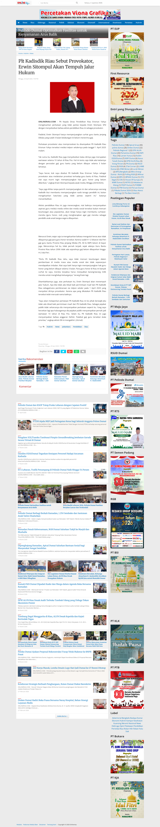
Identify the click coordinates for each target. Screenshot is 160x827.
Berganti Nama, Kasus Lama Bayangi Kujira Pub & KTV (43, 49)
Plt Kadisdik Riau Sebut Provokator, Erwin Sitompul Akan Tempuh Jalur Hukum (56, 66)
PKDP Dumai (126, 185)
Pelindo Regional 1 (121, 150)
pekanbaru (66, 327)
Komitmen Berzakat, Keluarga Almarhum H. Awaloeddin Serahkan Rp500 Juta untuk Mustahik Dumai (92, 576)
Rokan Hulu (138, 728)
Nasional (52, 22)
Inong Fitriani (117, 163)
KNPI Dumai (130, 158)
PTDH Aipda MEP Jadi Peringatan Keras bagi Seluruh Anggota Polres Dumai (69, 421)
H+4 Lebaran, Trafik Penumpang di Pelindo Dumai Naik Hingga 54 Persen (53, 469)
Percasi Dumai (138, 188)
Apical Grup (134, 145)
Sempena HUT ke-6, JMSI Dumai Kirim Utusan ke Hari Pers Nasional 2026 (99, 49)
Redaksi (19, 825)
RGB (121, 166)
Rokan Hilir (128, 728)
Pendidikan (77, 327)
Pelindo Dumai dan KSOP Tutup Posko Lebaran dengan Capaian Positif (52, 405)
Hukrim (139, 22)
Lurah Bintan (138, 169)
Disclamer (42, 825)
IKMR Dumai (117, 182)
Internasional (103, 22)
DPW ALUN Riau (133, 161)
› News (31, 53)
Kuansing (117, 723)
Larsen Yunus (126, 155)
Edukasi (71, 22)
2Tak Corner (131, 166)
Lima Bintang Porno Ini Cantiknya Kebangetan (121, 205)
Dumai (139, 718)
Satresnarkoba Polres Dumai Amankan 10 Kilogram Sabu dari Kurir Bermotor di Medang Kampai (27, 645)
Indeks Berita (61, 716)
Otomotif (91, 22)
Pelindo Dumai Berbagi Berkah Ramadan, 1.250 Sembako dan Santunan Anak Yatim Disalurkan (121, 298)
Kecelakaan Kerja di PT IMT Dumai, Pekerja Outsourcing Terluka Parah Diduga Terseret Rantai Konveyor (50, 645)
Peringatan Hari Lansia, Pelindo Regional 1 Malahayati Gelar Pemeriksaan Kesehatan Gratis (121, 259)
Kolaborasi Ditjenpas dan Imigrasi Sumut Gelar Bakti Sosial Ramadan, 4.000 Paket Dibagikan (31, 576)
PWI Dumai (124, 188)
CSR (120, 180)
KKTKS (128, 182)
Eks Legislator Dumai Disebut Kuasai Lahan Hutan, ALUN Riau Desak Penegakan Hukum (62, 576)
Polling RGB (130, 174)
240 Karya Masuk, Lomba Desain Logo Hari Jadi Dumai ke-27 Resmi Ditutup (69, 668)
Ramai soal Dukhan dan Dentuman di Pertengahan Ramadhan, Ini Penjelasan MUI (121, 227)
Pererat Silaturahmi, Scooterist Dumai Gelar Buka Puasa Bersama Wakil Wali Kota (96, 644)
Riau (32, 22)
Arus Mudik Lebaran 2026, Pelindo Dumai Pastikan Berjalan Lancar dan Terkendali (83, 506)
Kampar (129, 720)
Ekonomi (80, 22)
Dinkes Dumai (133, 147)
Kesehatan (117, 22)
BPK (121, 177)
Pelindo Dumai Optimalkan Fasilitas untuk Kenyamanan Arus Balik (52, 32)
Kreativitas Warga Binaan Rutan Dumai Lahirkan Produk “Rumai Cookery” (80, 49)
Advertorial (116, 718)
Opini (122, 726)
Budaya (133, 718)
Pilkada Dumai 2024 (122, 190)
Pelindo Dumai (118, 145)
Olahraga (41, 22)
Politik (61, 22)
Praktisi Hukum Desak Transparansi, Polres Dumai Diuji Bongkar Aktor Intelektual (73, 644)
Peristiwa (128, 22)
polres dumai (117, 147)
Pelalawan (129, 726)
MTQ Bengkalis (122, 172)
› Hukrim (26, 53)
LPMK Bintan (124, 169)
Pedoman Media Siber (30, 825)
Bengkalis (126, 718)
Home (20, 53)
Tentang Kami (51, 825)
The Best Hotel (131, 193)
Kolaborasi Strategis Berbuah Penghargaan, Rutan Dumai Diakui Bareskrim (54, 684)
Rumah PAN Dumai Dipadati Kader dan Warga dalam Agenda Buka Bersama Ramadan (121, 268)
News (25, 22)
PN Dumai (130, 163)
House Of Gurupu (132, 180)
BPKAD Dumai (131, 177)
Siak (127, 731)
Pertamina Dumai (128, 153)
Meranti (125, 723)
